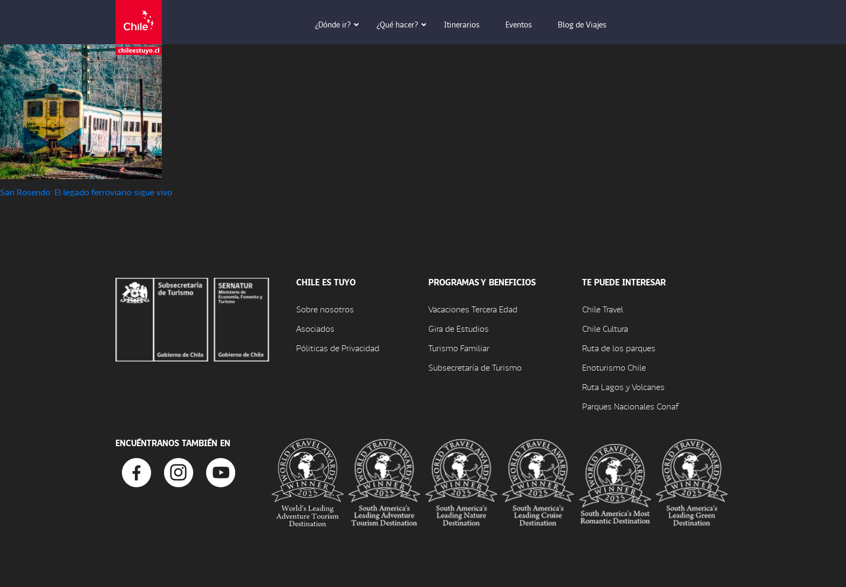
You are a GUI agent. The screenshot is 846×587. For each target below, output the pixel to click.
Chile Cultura (605, 328)
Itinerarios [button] (469, 24)
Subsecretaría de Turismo (475, 367)
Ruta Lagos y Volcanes (623, 386)
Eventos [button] (526, 24)
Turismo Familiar (458, 347)
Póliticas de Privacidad (337, 347)
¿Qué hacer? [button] (405, 24)
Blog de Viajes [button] (590, 24)
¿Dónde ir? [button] (340, 24)
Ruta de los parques (619, 347)
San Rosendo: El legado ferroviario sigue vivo (86, 191)
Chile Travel (602, 309)
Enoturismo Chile (614, 367)
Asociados (315, 328)
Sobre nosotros (325, 309)
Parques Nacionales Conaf (630, 406)
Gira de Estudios (458, 328)
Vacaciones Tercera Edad (472, 309)
